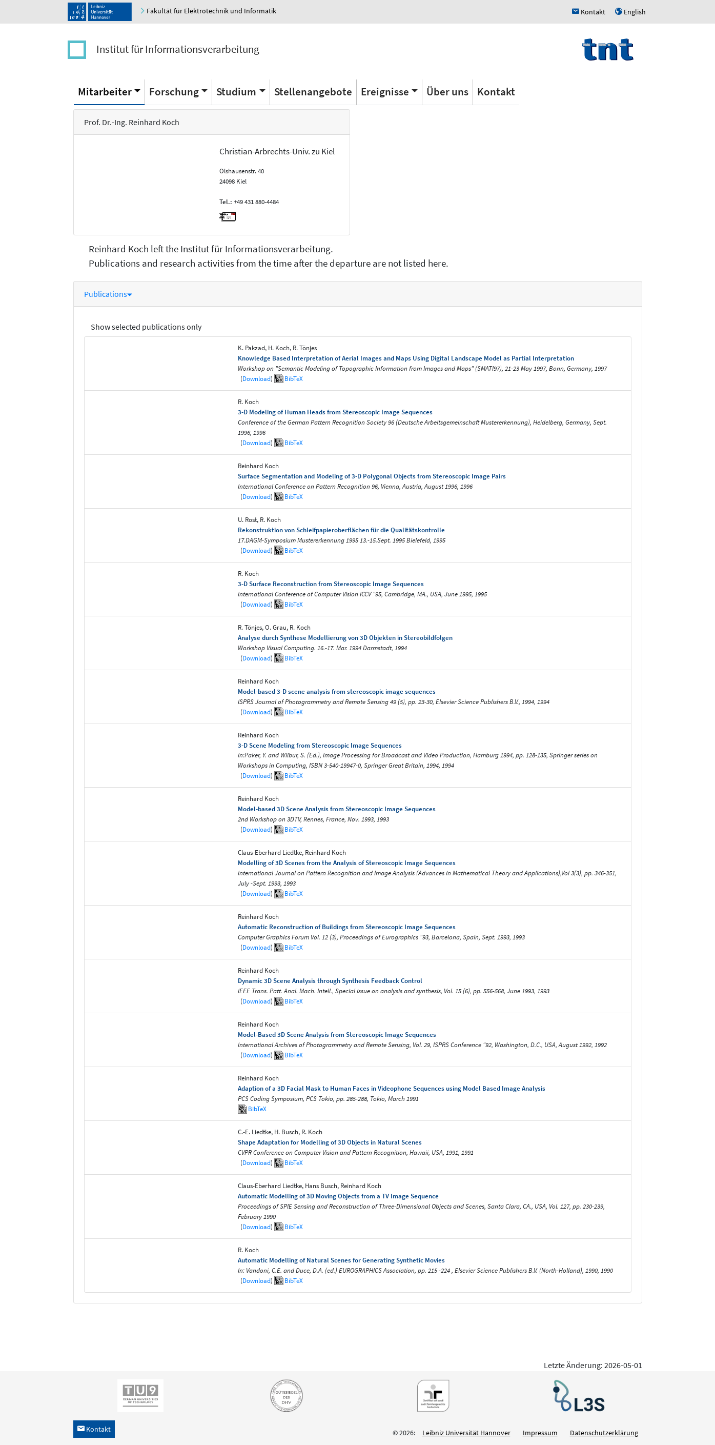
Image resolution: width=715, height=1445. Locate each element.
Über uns (447, 91)
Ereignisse (385, 91)
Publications (108, 294)
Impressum (540, 1432)
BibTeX (293, 378)
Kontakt (496, 91)
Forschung (174, 91)
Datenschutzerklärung (604, 1432)
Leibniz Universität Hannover (466, 1432)
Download (256, 378)
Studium (236, 91)
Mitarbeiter (105, 91)
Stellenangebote (313, 91)
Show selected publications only (146, 327)
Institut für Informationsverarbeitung (177, 49)
